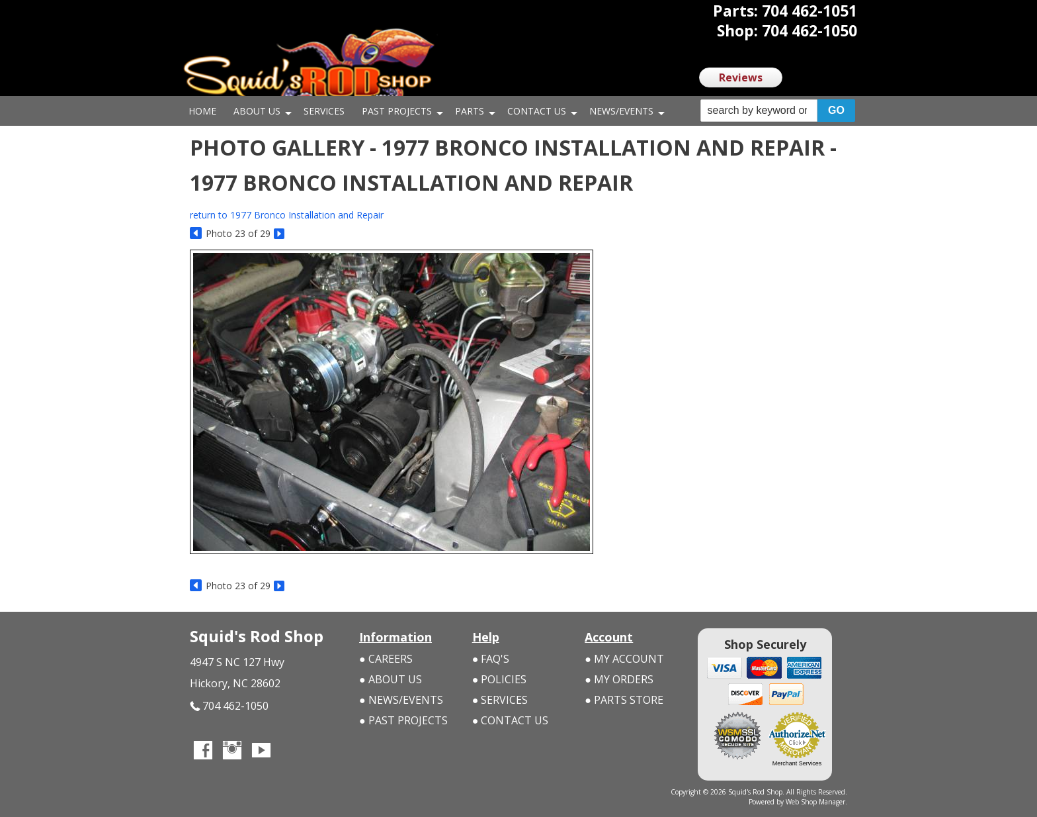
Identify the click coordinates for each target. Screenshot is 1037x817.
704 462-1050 (229, 706)
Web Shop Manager (815, 801)
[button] (777, 110)
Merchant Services (797, 763)
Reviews (741, 77)
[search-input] (759, 110)
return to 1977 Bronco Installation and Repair (287, 215)
